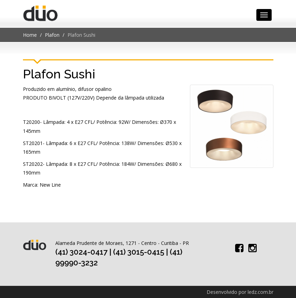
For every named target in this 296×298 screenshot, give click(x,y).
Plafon (52, 35)
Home (30, 35)
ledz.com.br (260, 292)
